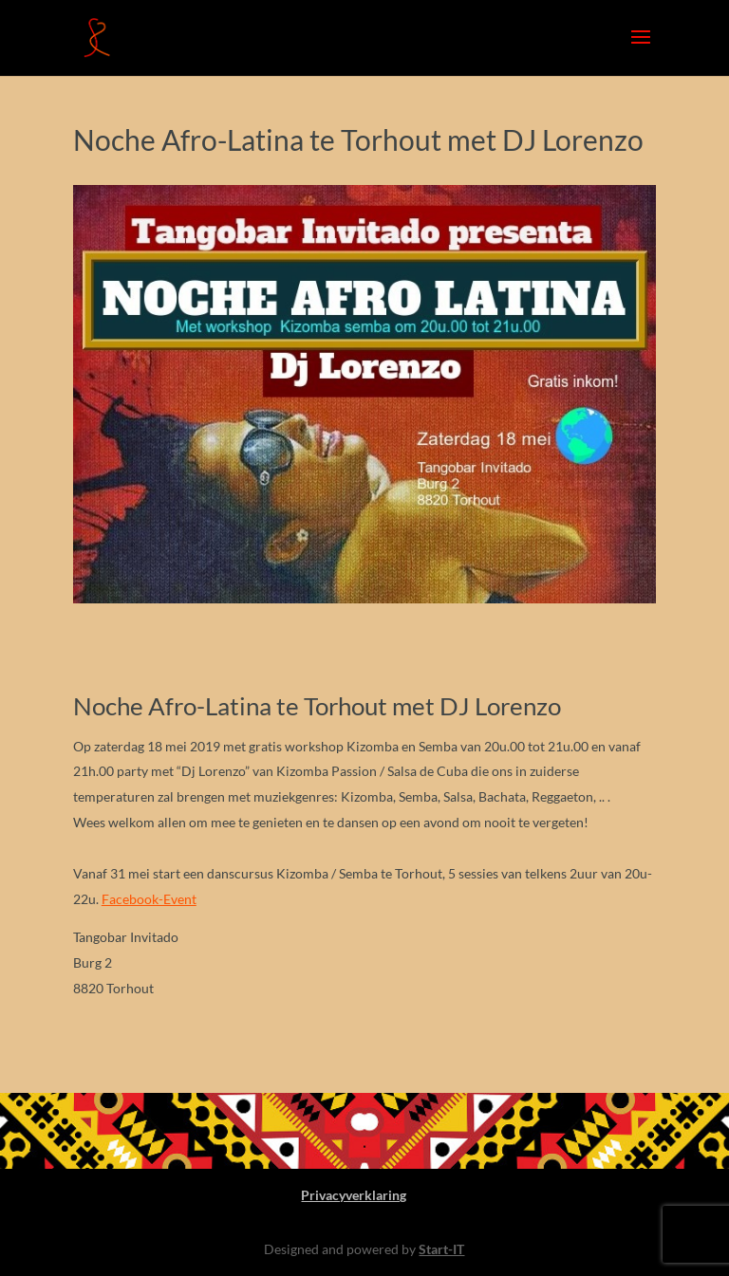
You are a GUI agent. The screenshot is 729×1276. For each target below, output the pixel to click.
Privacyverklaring (353, 1195)
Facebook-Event (149, 899)
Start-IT (441, 1249)
